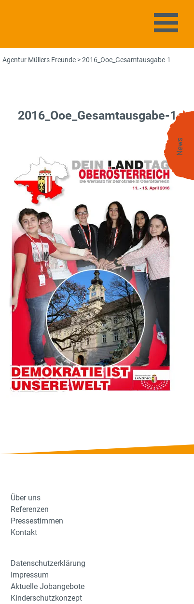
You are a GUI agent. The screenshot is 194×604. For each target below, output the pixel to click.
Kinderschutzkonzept (46, 598)
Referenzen (30, 509)
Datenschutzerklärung (48, 563)
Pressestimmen (37, 520)
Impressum (30, 574)
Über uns (26, 497)
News (180, 147)
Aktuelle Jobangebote (47, 586)
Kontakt (24, 532)
